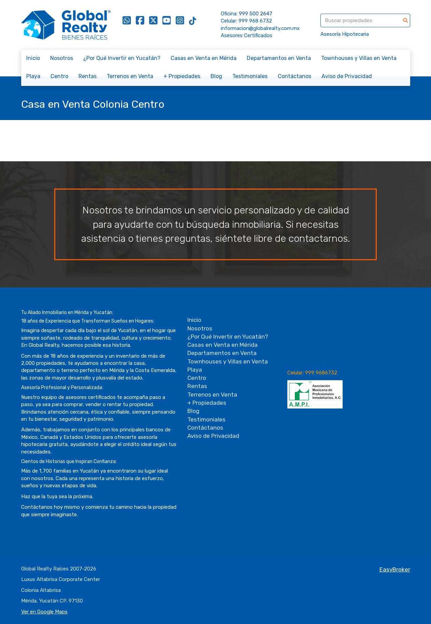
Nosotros (61, 58)
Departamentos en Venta (279, 58)
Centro (59, 76)
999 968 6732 (255, 21)
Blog (216, 76)
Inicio (33, 58)
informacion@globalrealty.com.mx (260, 28)
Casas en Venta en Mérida (203, 58)
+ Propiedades (181, 76)
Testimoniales (250, 76)
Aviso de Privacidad (346, 76)
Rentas (87, 76)
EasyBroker (394, 569)
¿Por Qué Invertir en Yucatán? (121, 58)
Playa (33, 76)
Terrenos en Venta (130, 76)
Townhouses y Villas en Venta (359, 58)
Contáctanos (294, 76)
